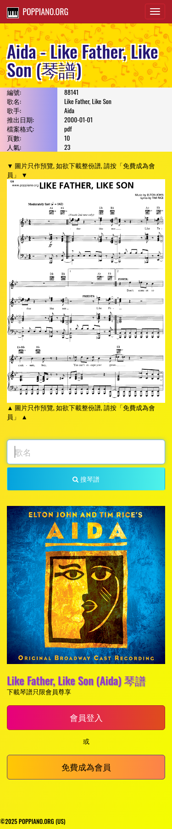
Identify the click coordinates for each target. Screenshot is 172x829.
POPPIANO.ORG (37, 11)
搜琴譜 (85, 478)
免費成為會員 (86, 767)
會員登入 (86, 717)
